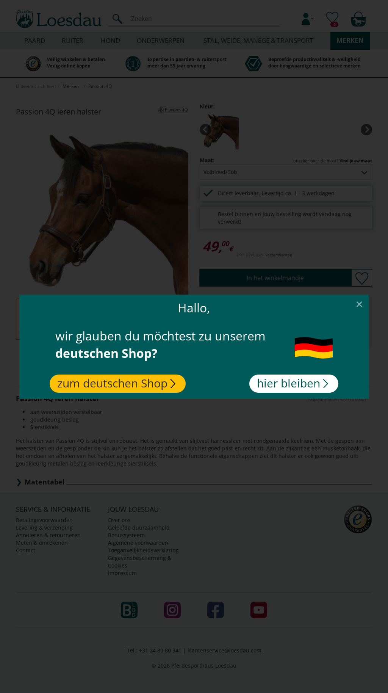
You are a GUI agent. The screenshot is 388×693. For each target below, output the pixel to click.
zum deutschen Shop (116, 383)
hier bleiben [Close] (292, 383)
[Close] (359, 304)
